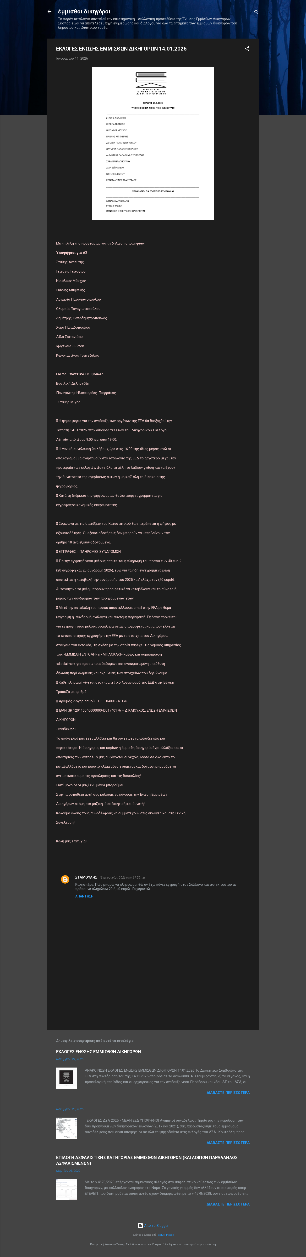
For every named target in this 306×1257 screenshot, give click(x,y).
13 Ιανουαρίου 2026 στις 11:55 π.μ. (122, 877)
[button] (247, 49)
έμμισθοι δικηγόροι (84, 11)
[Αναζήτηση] (256, 13)
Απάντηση (84, 896)
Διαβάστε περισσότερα (228, 1093)
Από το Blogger (153, 1225)
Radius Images (165, 1234)
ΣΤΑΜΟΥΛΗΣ (86, 877)
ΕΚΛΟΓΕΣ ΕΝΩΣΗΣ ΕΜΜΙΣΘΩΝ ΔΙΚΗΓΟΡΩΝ (98, 1051)
